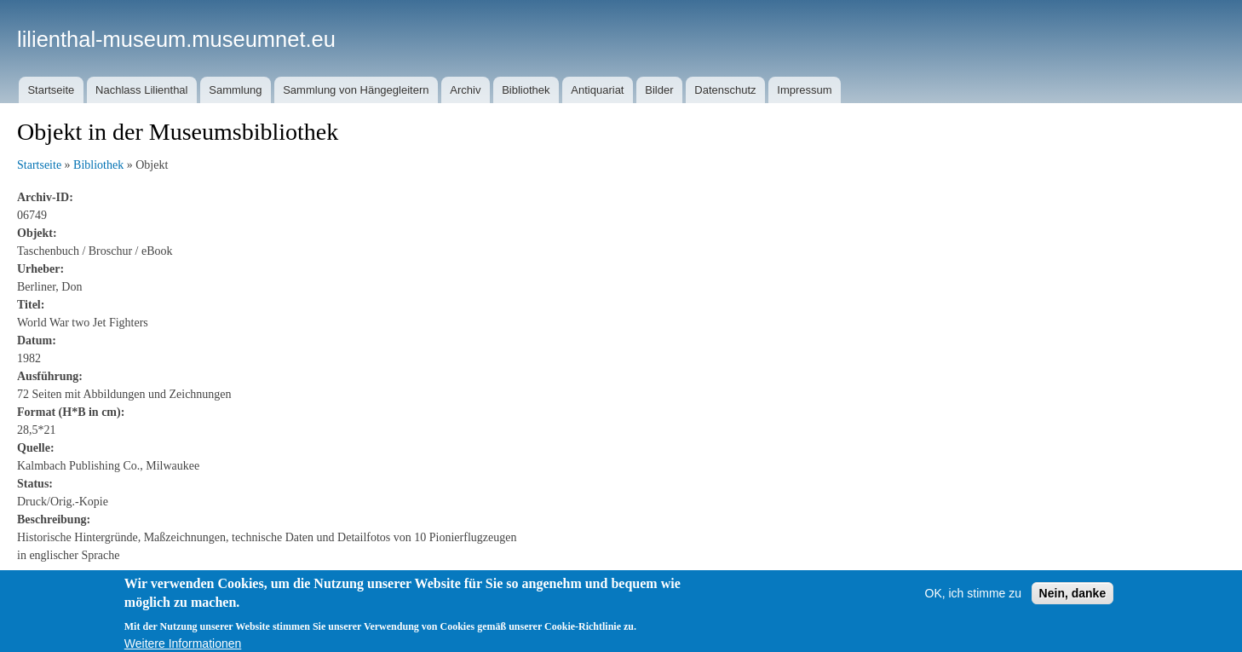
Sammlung (235, 90)
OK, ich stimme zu (973, 602)
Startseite (50, 90)
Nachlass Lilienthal (141, 90)
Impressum (804, 90)
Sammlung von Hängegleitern (355, 90)
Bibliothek (525, 90)
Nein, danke (1073, 602)
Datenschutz (725, 90)
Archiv (465, 90)
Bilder (659, 90)
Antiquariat (597, 90)
